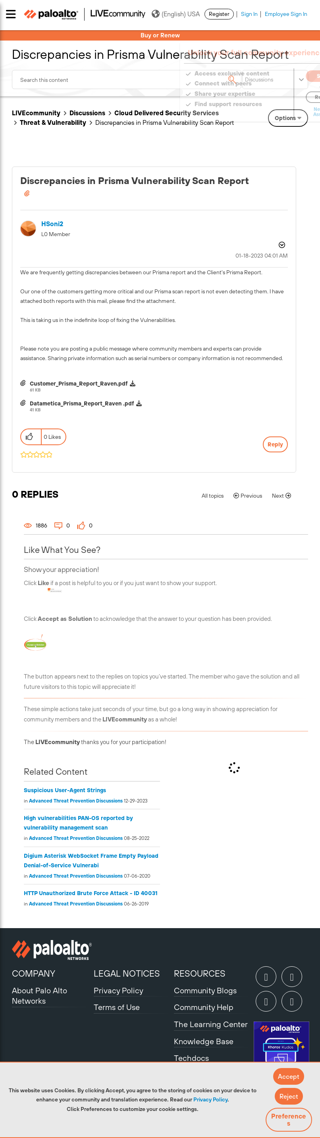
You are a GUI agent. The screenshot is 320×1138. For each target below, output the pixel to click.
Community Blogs (205, 990)
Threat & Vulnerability (53, 122)
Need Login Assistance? (272, 112)
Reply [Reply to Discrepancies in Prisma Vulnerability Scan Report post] (275, 444)
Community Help (203, 1007)
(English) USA (176, 14)
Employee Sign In (286, 14)
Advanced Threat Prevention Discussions (76, 801)
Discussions (87, 112)
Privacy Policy (210, 1099)
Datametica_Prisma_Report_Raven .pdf (82, 403)
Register (219, 14)
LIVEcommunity (36, 112)
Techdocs (191, 1057)
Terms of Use (117, 1007)
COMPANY (33, 973)
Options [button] (281, 245)
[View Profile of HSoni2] (52, 224)
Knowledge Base (203, 1041)
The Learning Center (211, 1024)
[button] (288, 1076)
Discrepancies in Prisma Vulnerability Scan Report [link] (164, 122)
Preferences (288, 1120)
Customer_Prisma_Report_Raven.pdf (79, 383)
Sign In (249, 14)
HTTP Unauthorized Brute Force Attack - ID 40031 (91, 893)
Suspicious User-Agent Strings (65, 790)
